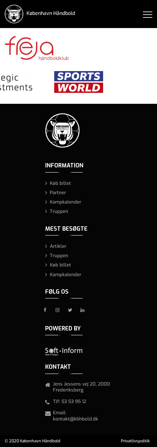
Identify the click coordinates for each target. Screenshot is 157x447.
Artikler (58, 246)
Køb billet (60, 183)
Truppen (59, 211)
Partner (58, 193)
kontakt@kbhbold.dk (75, 419)
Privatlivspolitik (135, 441)
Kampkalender (65, 202)
